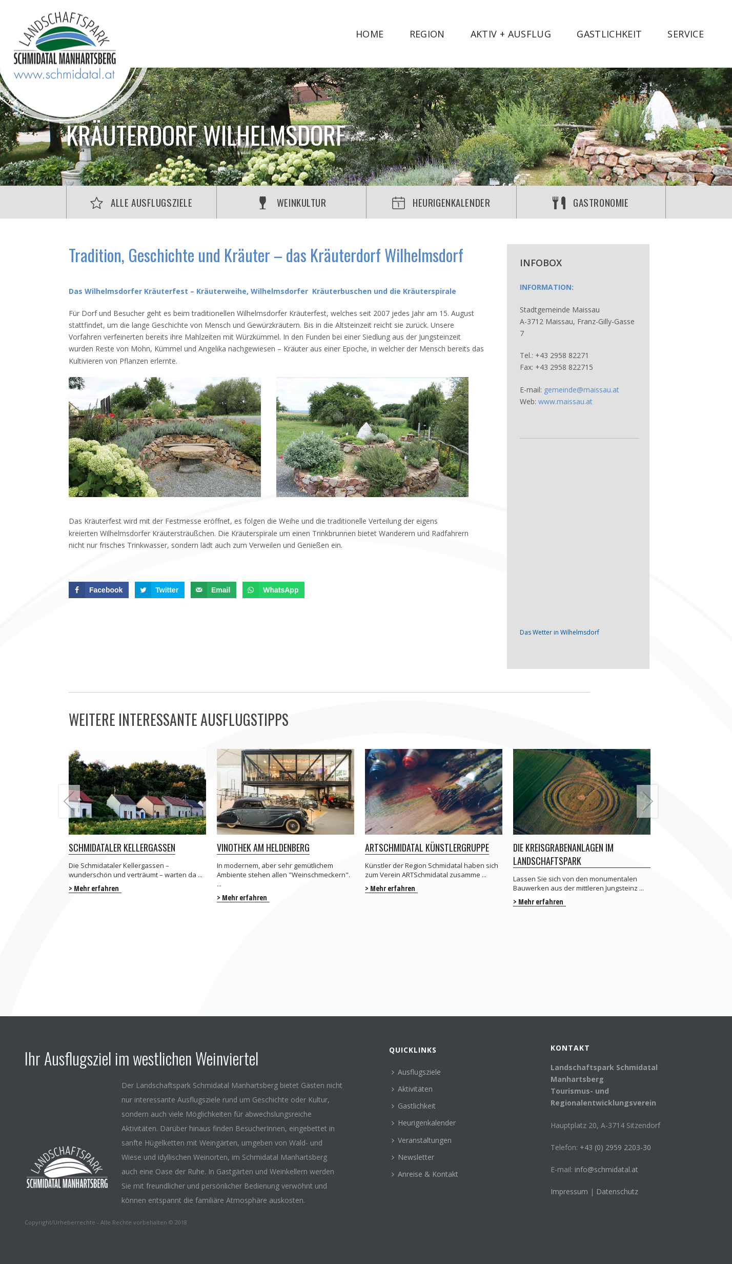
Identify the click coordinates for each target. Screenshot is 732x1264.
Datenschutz (617, 1191)
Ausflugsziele (416, 1072)
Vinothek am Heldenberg (263, 847)
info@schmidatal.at (606, 1169)
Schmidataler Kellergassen (122, 847)
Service (685, 34)
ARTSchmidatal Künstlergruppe (427, 847)
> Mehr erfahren (94, 888)
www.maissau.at (565, 401)
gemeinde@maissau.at (581, 389)
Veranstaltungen (422, 1140)
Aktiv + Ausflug (511, 34)
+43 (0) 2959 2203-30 (615, 1147)
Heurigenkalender (424, 1123)
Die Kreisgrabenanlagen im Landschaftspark (563, 854)
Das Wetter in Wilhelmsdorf (559, 632)
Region (427, 34)
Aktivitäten (412, 1089)
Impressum (570, 1191)
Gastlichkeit (609, 34)
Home (369, 34)
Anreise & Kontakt (425, 1174)
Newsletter (413, 1157)
